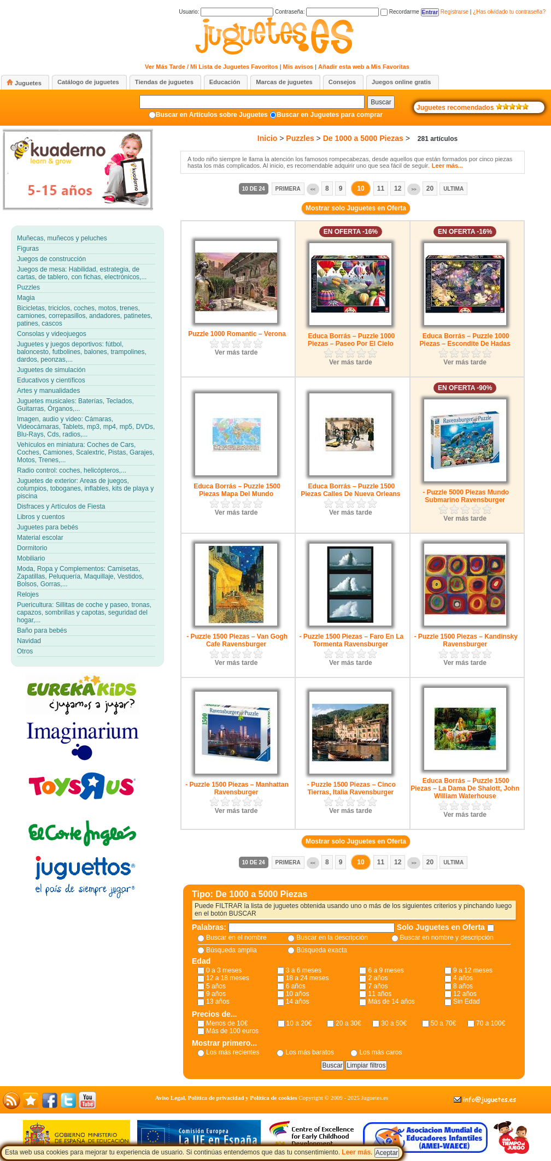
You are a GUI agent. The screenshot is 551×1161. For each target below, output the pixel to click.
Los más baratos (309, 1052)
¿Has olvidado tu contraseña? (509, 12)
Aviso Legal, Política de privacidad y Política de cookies (226, 1097)
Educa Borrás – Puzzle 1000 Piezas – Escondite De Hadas (465, 339)
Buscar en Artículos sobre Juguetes (212, 115)
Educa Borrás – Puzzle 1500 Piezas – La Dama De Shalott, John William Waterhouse (465, 788)
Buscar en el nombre (236, 937)
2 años (378, 978)
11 (380, 188)
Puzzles (300, 138)
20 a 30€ (348, 1023)
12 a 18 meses (227, 978)
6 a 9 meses (385, 970)
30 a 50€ (394, 1023)
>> (413, 189)
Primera (288, 189)
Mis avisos (298, 66)
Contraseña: (327, 12)
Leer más (356, 1152)
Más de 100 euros (232, 1031)
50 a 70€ (443, 1023)
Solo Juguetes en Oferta (442, 927)
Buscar (381, 102)
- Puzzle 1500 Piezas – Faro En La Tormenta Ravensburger (351, 640)
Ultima (453, 189)
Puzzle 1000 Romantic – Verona (237, 334)
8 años (463, 986)
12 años (465, 994)
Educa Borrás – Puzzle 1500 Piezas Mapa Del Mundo (237, 490)
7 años (378, 986)
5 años (216, 986)
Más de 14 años (391, 1001)
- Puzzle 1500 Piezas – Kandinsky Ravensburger (465, 640)
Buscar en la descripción (332, 937)
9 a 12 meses (473, 970)
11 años (379, 994)
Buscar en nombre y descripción (447, 937)
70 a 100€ (490, 1023)
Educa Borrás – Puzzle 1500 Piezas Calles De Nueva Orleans (350, 490)
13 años (218, 1001)
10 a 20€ (299, 1023)
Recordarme (399, 12)
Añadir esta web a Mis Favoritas (363, 66)
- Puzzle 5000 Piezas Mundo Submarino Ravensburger (466, 496)
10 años (297, 994)
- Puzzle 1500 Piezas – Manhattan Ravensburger (237, 788)
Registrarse (454, 12)
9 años (216, 994)
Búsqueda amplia (231, 950)
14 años (297, 1001)
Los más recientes (232, 1052)
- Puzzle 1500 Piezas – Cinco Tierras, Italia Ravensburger (351, 788)
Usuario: (226, 12)
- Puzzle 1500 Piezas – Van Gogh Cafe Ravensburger (237, 640)
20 (429, 188)
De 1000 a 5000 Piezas (363, 138)
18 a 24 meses (307, 978)
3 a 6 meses (303, 970)
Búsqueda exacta (321, 950)
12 (397, 188)
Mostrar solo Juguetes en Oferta (356, 208)
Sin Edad (466, 1001)
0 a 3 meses (224, 970)
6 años (296, 986)
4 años (463, 978)
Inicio (267, 138)
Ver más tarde (236, 352)
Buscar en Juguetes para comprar (330, 115)
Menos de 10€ (227, 1023)
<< (312, 189)
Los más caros (380, 1052)
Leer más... (447, 165)
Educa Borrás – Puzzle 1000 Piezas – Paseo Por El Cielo (351, 339)
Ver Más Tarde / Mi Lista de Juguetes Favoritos (211, 66)
